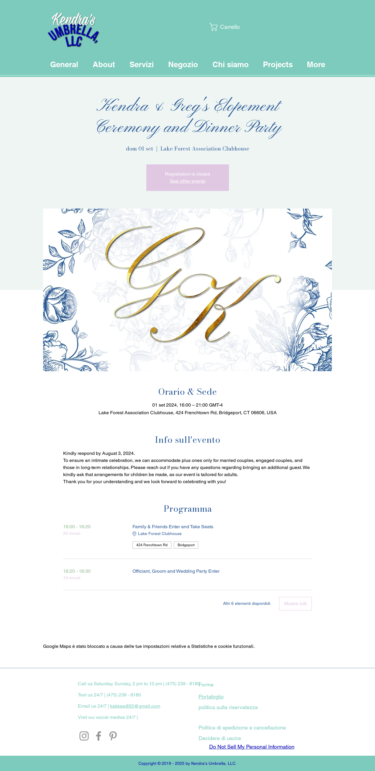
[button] (224, 27)
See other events (187, 181)
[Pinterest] (113, 736)
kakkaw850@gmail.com (135, 706)
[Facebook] (98, 736)
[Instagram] (84, 736)
